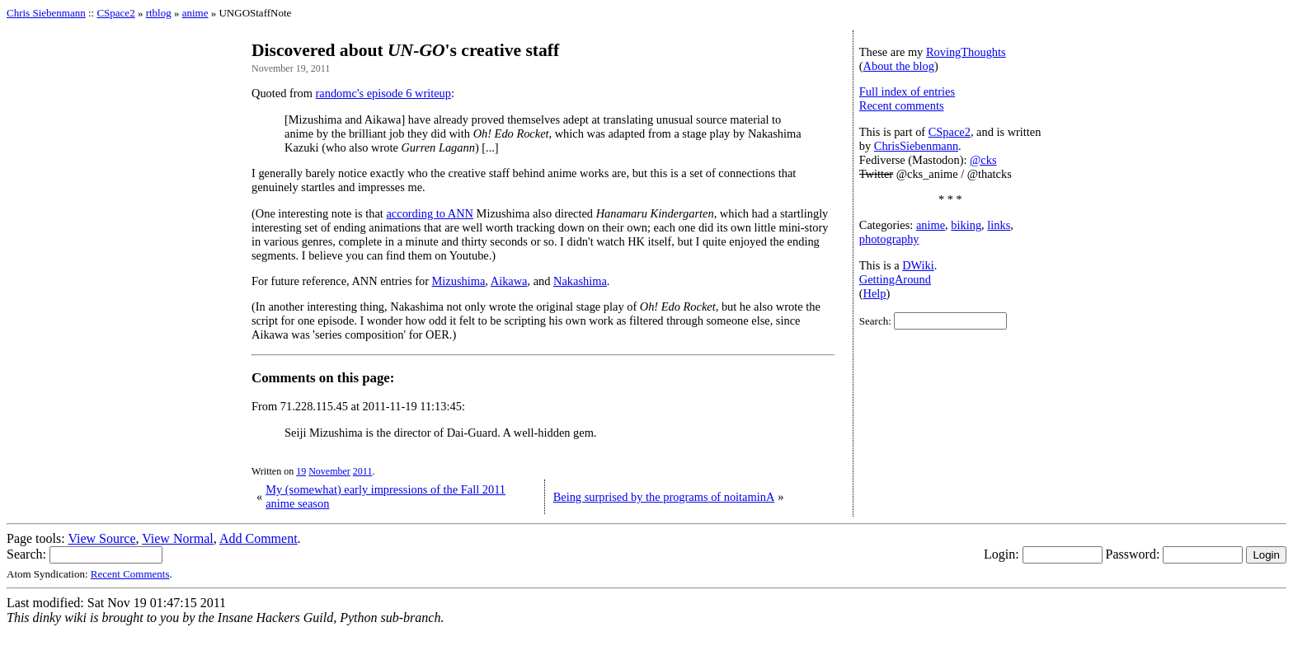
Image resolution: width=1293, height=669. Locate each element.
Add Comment (258, 538)
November (329, 471)
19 (301, 471)
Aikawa (509, 281)
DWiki (918, 265)
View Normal (178, 538)
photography (889, 239)
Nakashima (580, 281)
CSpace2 (115, 13)
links (998, 225)
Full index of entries (907, 91)
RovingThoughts (966, 51)
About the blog (898, 66)
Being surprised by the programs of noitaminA (664, 496)
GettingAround (895, 279)
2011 (363, 471)
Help (874, 293)
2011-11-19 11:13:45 (412, 406)
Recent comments (901, 105)
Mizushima (459, 281)
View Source (101, 538)
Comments (284, 378)
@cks (983, 159)
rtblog (159, 13)
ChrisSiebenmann (916, 145)
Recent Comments (130, 574)
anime (195, 13)
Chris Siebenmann (46, 13)
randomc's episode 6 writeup (383, 93)
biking (966, 225)
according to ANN (429, 213)
